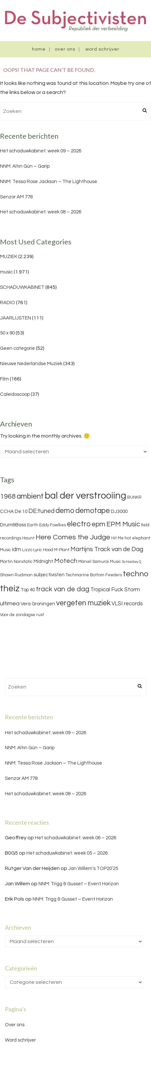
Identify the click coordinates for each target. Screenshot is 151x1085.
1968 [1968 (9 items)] (8, 496)
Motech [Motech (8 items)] (65, 561)
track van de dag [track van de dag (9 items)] (62, 589)
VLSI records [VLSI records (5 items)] (127, 604)
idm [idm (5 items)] (16, 549)
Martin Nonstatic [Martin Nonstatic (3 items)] (16, 561)
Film (4, 379)
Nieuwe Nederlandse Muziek (31, 363)
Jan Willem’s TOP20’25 (93, 868)
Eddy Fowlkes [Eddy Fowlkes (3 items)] (52, 525)
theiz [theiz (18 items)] (10, 588)
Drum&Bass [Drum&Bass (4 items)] (13, 524)
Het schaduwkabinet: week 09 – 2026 (40, 150)
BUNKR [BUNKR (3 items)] (134, 497)
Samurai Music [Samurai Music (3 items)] (106, 561)
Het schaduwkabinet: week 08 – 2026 (40, 211)
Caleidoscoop (15, 394)
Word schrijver (102, 49)
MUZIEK (8, 256)
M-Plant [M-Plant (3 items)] (61, 550)
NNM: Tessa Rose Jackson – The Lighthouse (48, 181)
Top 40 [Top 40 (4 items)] (28, 589)
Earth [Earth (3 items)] (32, 525)
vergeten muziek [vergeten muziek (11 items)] (83, 603)
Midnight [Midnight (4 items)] (43, 561)
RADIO (7, 302)
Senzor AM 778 (16, 196)
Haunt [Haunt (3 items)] (28, 538)
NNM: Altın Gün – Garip (25, 166)
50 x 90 (7, 333)
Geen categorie (17, 348)
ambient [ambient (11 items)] (30, 496)
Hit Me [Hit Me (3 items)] (117, 538)
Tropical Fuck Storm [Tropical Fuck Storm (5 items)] (115, 590)
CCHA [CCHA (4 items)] (7, 511)
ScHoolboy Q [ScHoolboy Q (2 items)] (131, 562)
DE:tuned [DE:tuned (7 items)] (41, 511)
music (6, 272)
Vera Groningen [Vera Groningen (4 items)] (38, 603)
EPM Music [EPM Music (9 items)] (123, 524)
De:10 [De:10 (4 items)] (21, 511)
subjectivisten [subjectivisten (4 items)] (49, 574)
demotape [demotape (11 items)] (92, 511)
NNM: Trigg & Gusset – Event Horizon (78, 883)
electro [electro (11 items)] (79, 524)
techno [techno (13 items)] (135, 574)
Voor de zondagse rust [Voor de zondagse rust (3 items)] (22, 614)
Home (39, 49)
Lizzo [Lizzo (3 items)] (27, 550)
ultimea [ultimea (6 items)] (10, 603)
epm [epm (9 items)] (98, 524)
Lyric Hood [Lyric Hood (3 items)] (43, 550)
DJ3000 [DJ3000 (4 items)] (119, 511)
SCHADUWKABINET (22, 287)
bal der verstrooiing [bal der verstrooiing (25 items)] (85, 496)
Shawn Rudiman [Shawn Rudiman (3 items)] (16, 575)
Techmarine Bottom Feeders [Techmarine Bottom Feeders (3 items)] (94, 575)
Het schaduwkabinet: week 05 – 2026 (67, 853)
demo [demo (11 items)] (64, 511)
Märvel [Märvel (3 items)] (84, 561)
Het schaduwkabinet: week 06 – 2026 (75, 837)
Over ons (65, 49)
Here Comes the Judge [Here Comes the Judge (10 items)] (73, 537)
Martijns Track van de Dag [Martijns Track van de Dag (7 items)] (106, 549)
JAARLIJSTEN (15, 318)
